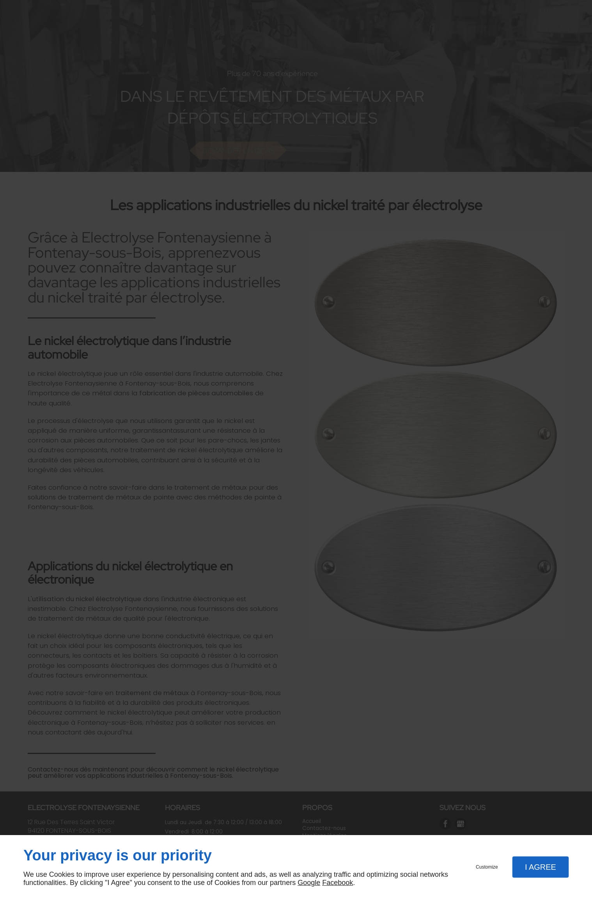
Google (309, 883)
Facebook (337, 883)
